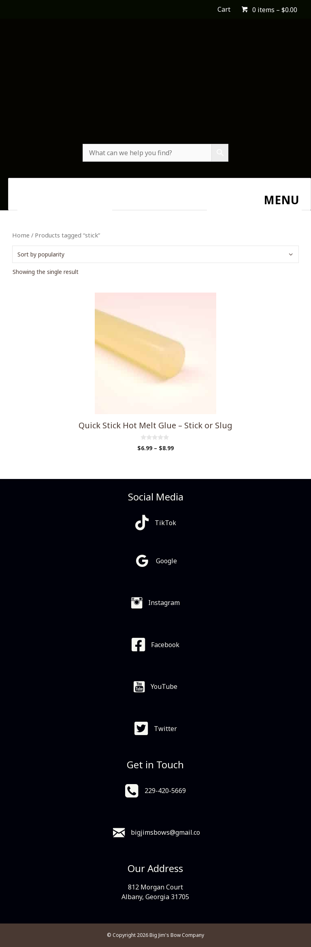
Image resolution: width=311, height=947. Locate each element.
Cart (223, 9)
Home (21, 235)
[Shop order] (155, 254)
